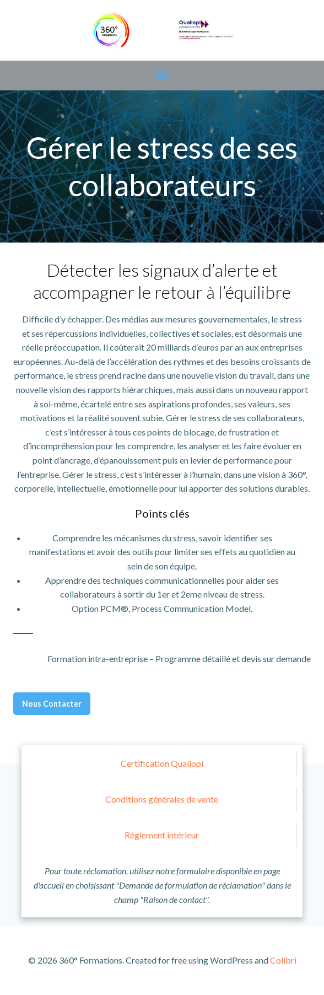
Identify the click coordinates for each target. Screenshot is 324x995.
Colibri (283, 960)
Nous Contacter (52, 703)
